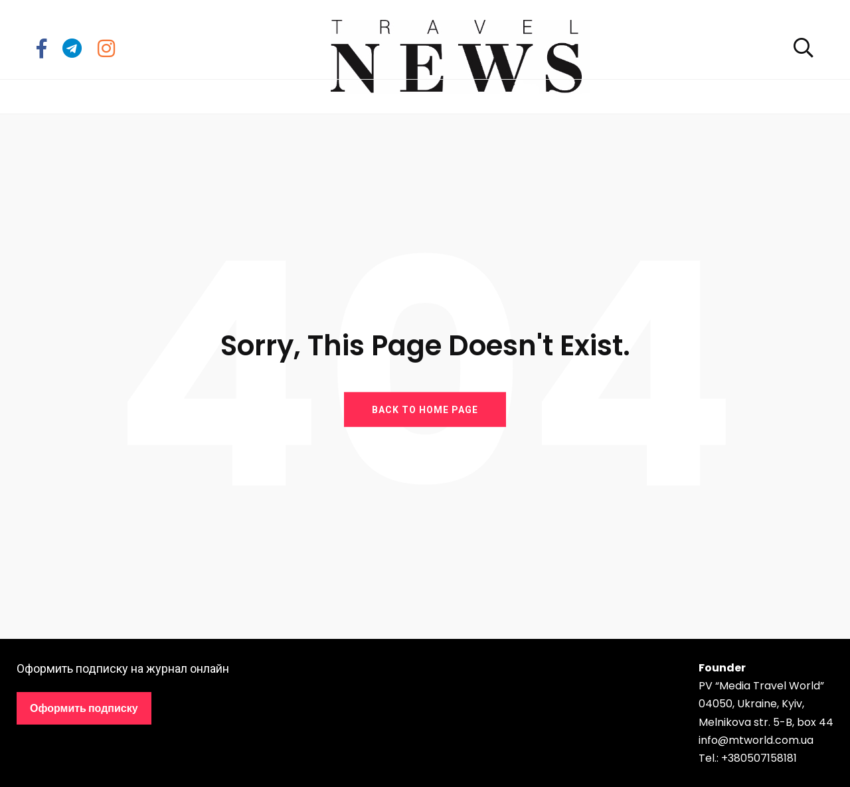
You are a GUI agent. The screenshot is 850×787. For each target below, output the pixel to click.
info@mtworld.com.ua (756, 740)
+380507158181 (759, 758)
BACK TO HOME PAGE (425, 409)
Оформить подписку (84, 708)
